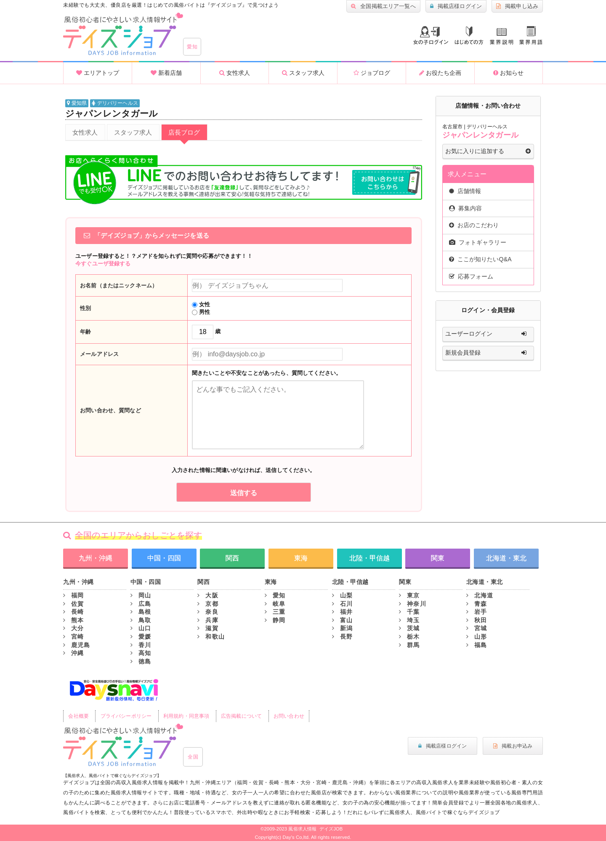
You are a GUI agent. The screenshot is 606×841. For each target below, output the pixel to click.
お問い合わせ (289, 716)
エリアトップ (97, 72)
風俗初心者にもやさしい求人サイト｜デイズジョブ (123, 745)
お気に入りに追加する (488, 151)
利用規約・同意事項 (186, 716)
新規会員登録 (488, 353)
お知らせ (508, 72)
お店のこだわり (474, 225)
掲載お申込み (512, 746)
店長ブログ (184, 132)
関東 (437, 558)
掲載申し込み (517, 6)
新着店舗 (166, 72)
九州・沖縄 (95, 558)
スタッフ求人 (303, 72)
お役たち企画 (440, 72)
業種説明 (501, 36)
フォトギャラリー (477, 242)
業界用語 (530, 35)
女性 (201, 304)
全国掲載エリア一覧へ (383, 6)
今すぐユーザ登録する (102, 263)
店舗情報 (465, 191)
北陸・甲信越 (369, 558)
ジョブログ (372, 72)
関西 (232, 558)
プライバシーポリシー (126, 716)
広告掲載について (241, 716)
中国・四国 (164, 558)
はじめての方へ (469, 36)
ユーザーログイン (488, 334)
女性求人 (234, 72)
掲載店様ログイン (456, 6)
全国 (193, 757)
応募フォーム (471, 276)
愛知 (192, 47)
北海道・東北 (506, 558)
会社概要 (78, 716)
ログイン (430, 35)
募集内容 (465, 208)
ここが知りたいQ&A (480, 259)
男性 (201, 312)
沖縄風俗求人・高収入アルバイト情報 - (123, 34)
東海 (301, 558)
